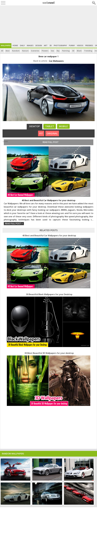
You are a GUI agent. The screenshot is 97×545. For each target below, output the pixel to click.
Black (79, 51)
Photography (60, 45)
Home (15, 45)
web (48, 2)
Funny (72, 45)
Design (38, 45)
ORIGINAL (52, 133)
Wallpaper (6, 45)
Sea (52, 51)
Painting (66, 51)
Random (16, 51)
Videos (80, 45)
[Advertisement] (48, 24)
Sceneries (35, 51)
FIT (41, 133)
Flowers (45, 51)
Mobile (63, 126)
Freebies (89, 45)
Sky (58, 51)
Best (8, 51)
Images (30, 45)
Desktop (34, 126)
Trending (88, 51)
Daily (22, 45)
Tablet (49, 126)
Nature (25, 51)
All (2, 51)
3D (50, 45)
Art (45, 45)
